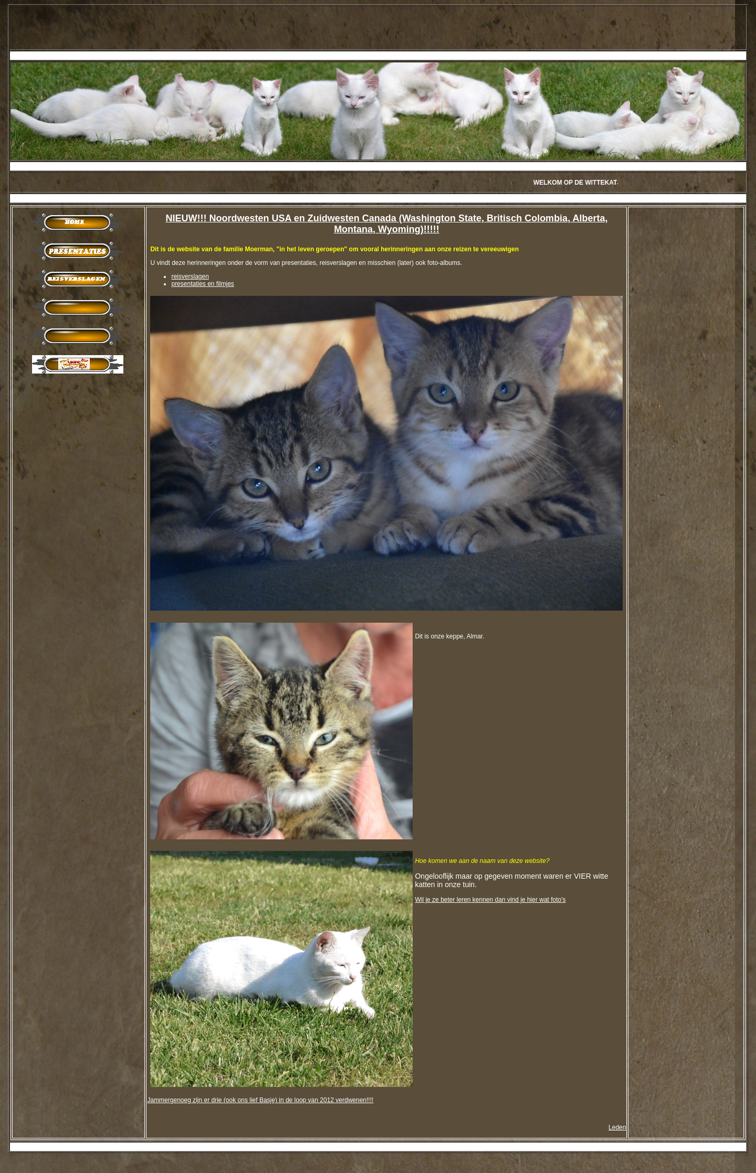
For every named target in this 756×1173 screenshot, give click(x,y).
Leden (617, 1127)
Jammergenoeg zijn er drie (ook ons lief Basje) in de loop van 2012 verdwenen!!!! (260, 1100)
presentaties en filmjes (202, 283)
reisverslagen (189, 276)
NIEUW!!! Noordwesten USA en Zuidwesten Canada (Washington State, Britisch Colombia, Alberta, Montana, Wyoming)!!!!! (386, 223)
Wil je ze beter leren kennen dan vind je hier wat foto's (490, 899)
